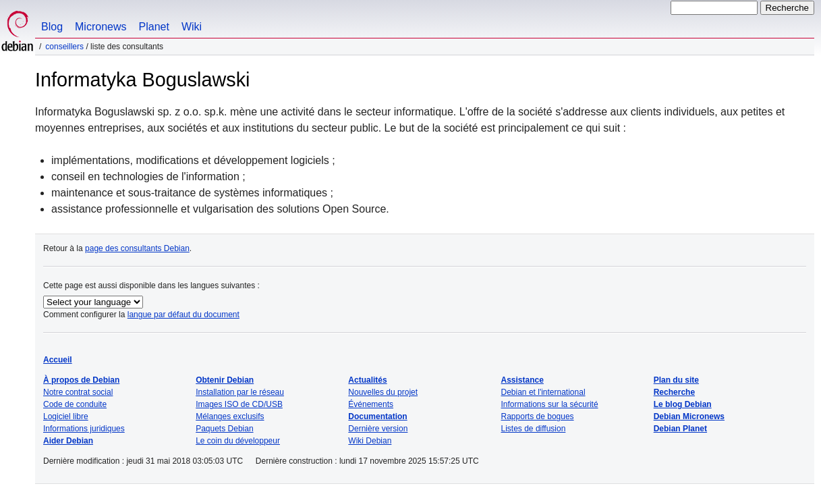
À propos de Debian (81, 380)
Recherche (674, 392)
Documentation (377, 416)
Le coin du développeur (238, 441)
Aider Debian (68, 441)
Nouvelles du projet (383, 392)
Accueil (57, 359)
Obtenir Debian (225, 380)
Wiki (191, 26)
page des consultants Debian (137, 248)
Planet (154, 26)
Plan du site (676, 380)
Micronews (100, 26)
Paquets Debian (224, 428)
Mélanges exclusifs (230, 416)
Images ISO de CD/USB (239, 404)
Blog (52, 26)
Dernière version (377, 428)
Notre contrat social (78, 392)
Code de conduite (75, 404)
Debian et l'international (543, 392)
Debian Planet (680, 428)
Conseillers (64, 46)
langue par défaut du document (183, 314)
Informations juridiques (84, 428)
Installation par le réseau (240, 392)
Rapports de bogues (537, 416)
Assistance (522, 380)
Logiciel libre (65, 416)
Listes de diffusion (533, 428)
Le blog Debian (683, 404)
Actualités (367, 380)
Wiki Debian (369, 441)
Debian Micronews (689, 416)
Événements (370, 404)
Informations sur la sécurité (549, 404)
